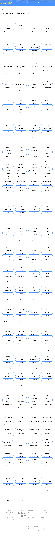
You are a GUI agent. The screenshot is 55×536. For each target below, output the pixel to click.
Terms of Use (31, 515)
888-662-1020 (12, 519)
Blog (42, 519)
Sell (28, 2)
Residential (14, 9)
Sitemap (7, 9)
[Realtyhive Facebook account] (19, 513)
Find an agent (41, 2)
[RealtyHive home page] (7, 3)
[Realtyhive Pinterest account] (22, 516)
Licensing (43, 517)
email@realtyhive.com (10, 522)
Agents (33, 2)
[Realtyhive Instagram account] (25, 513)
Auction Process (44, 514)
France (21, 9)
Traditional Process (45, 515)
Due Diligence (44, 512)
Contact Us (30, 514)
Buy (23, 2)
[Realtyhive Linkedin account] (19, 516)
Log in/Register (50, 2)
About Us (30, 512)
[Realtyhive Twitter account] (22, 513)
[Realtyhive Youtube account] (25, 516)
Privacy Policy (31, 517)
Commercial (35, 528)
